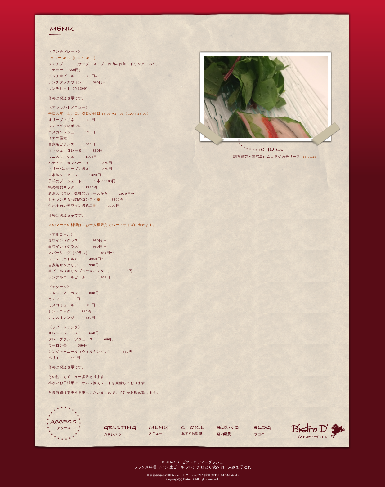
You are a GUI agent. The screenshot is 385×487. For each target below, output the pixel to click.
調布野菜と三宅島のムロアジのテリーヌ (266, 156)
